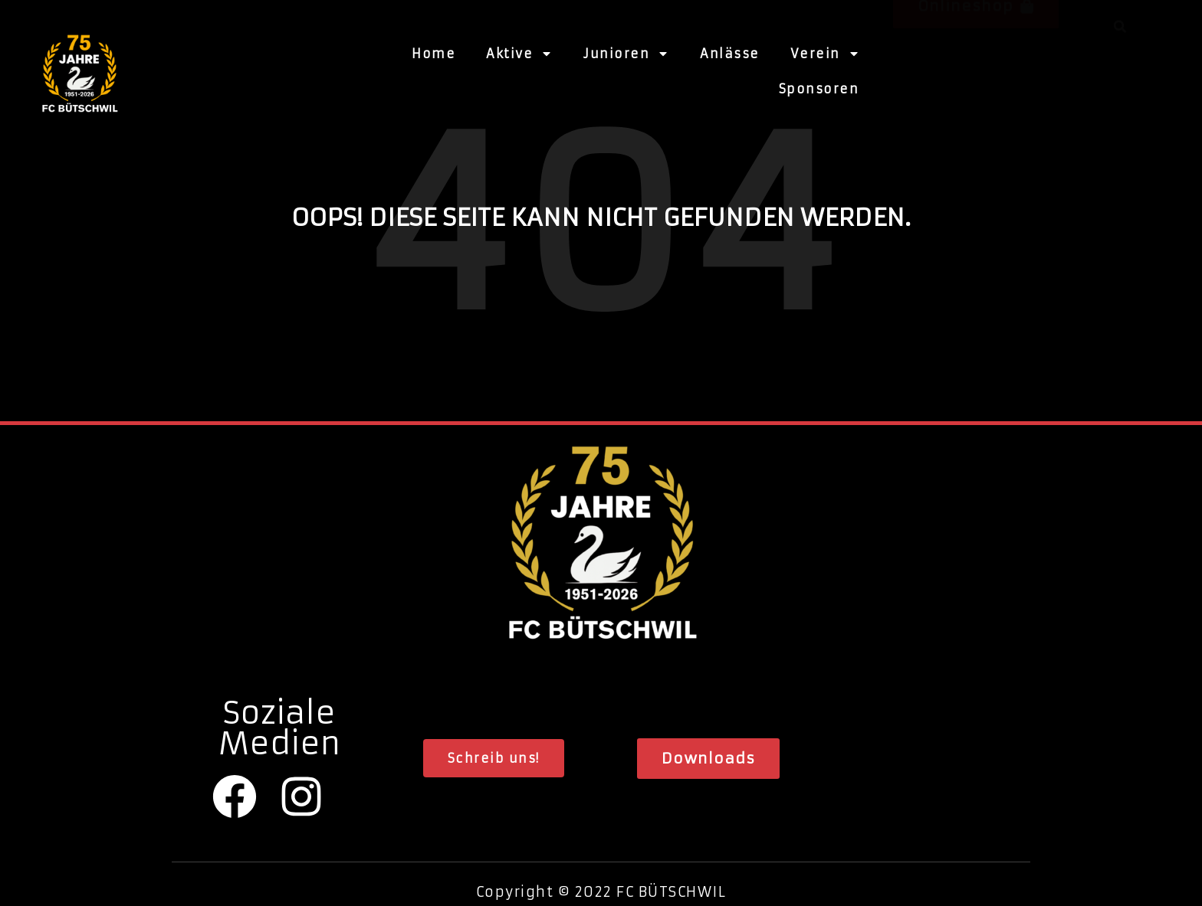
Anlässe (730, 52)
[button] (976, 67)
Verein (825, 52)
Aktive (519, 52)
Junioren (626, 52)
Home (433, 52)
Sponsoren (819, 87)
